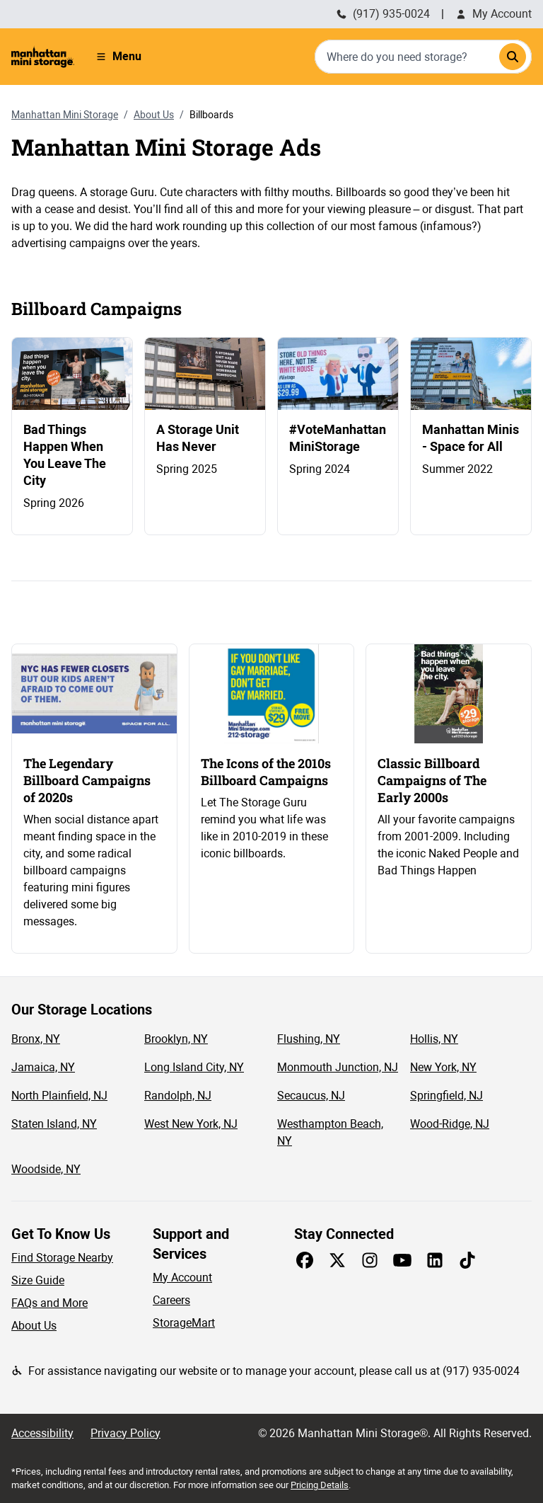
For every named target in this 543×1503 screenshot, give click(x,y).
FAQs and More (49, 1303)
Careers (171, 1300)
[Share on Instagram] (369, 1260)
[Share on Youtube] (402, 1260)
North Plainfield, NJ (59, 1095)
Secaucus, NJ (311, 1095)
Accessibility (42, 1433)
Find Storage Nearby (62, 1257)
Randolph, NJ (177, 1095)
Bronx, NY (35, 1039)
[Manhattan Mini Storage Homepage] (42, 56)
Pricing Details (320, 1485)
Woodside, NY (46, 1169)
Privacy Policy (125, 1433)
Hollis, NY (434, 1039)
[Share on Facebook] (304, 1260)
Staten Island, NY (54, 1124)
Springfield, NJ (446, 1095)
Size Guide (37, 1280)
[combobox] (423, 57)
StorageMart (184, 1323)
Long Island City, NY (194, 1067)
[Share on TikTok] (467, 1260)
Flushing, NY (308, 1039)
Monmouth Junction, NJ (337, 1067)
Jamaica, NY (43, 1067)
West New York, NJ (191, 1124)
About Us (154, 114)
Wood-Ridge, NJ (449, 1124)
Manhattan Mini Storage (64, 114)
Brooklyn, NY (176, 1039)
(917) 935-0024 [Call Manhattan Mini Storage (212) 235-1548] (383, 14)
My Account (493, 14)
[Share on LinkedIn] (434, 1260)
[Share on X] (337, 1260)
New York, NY (443, 1067)
